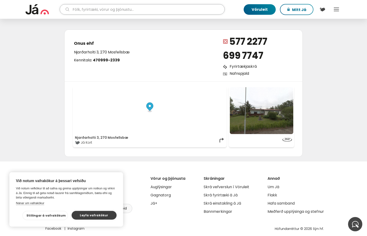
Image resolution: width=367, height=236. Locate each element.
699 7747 (243, 55)
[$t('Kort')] (322, 9)
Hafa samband (281, 203)
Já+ (153, 203)
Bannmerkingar (218, 211)
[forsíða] (42, 9)
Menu (336, 9)
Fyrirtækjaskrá (243, 66)
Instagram (76, 228)
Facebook (53, 228)
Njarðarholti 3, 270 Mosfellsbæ (102, 52)
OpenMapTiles (215, 89)
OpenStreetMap (193, 89)
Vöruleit (260, 9)
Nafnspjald (239, 73)
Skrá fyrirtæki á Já (221, 195)
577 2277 (248, 41)
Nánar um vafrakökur (30, 203)
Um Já (273, 187)
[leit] (142, 9)
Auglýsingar (161, 187)
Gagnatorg (160, 195)
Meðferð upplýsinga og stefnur (296, 211)
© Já (176, 89)
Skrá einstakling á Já (222, 203)
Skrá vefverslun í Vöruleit (226, 187)
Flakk (272, 195)
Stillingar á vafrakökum (46, 215)
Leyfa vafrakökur (94, 215)
